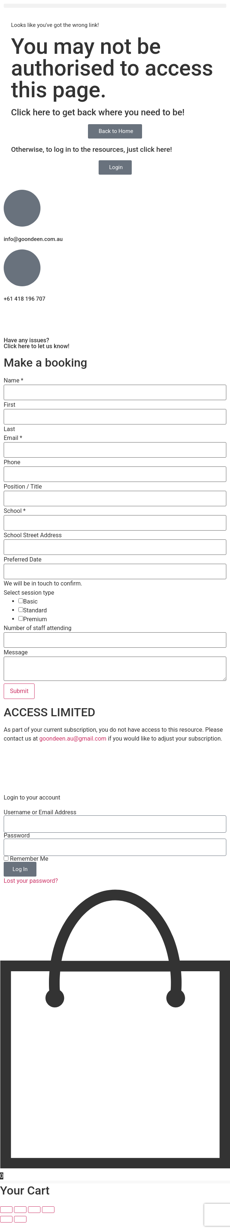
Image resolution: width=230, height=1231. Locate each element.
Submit (19, 691)
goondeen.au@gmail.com (72, 738)
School (15, 511)
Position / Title (23, 487)
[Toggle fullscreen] (20, 1218)
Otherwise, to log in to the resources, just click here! (91, 149)
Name (14, 381)
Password (17, 844)
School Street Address (33, 535)
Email (13, 438)
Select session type (29, 593)
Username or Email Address (40, 821)
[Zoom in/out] (6, 1218)
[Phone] (115, 474)
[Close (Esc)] (48, 1218)
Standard (35, 610)
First (9, 405)
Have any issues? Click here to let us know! (37, 343)
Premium (35, 619)
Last (9, 429)
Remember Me (26, 867)
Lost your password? (31, 889)
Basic (30, 602)
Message (16, 652)
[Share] (34, 1218)
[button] (115, 6)
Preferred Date (23, 560)
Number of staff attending (37, 628)
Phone (12, 462)
